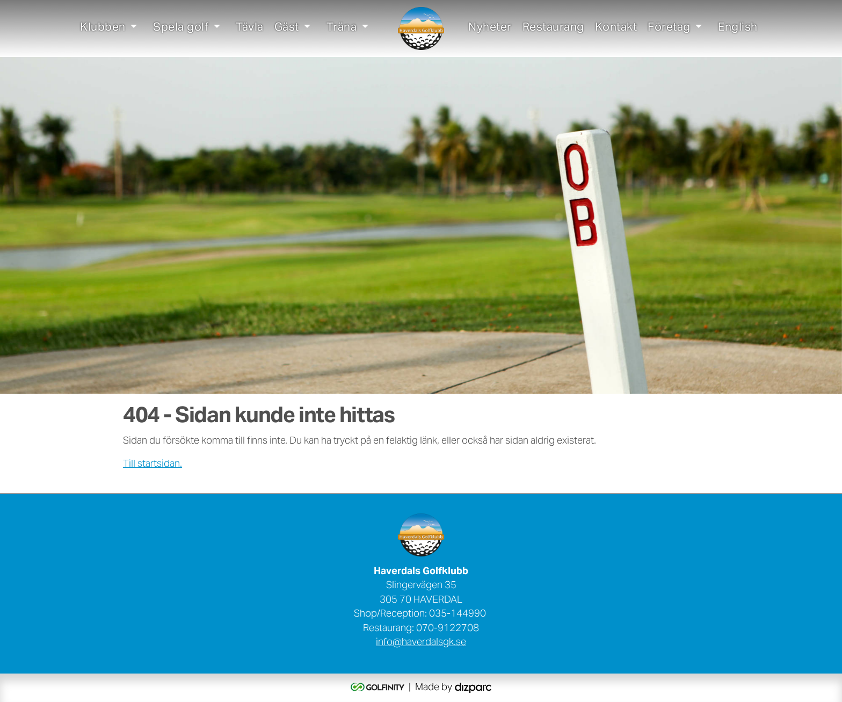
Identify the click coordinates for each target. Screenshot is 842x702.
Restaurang (553, 28)
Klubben (103, 28)
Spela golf (180, 28)
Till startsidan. (152, 464)
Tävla (250, 28)
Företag (669, 28)
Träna (341, 28)
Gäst (286, 28)
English (738, 28)
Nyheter (490, 28)
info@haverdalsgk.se (421, 643)
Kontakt (616, 28)
